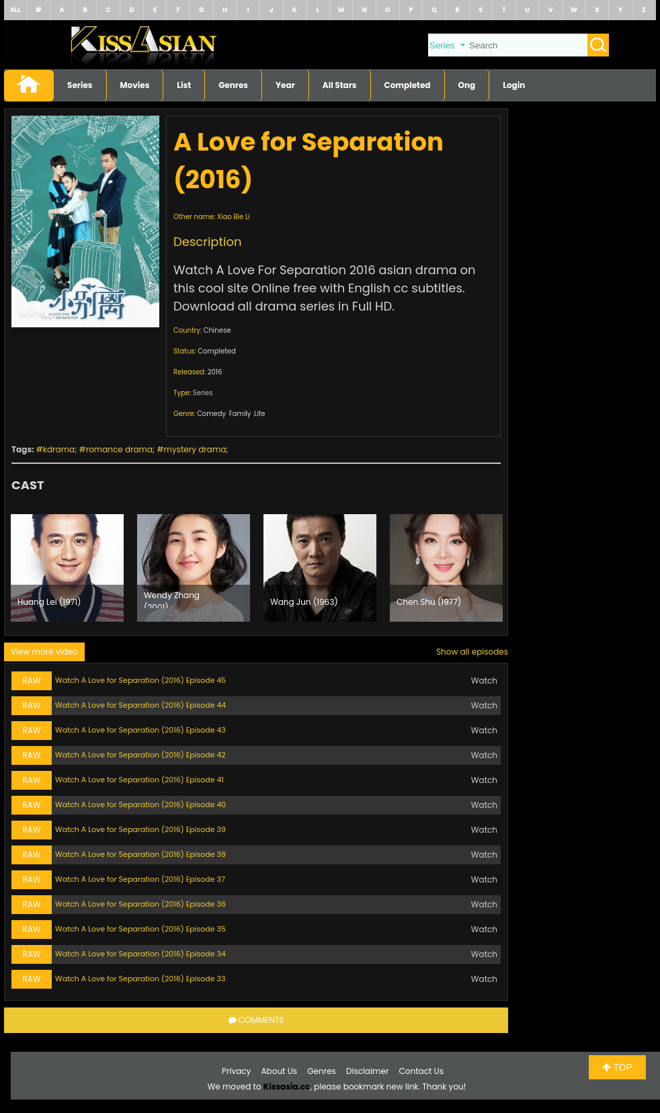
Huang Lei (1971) (49, 602)
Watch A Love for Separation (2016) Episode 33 (140, 978)
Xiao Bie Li (233, 217)
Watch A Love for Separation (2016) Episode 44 (140, 705)
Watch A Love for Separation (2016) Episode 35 (140, 928)
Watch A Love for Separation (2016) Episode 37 (140, 879)
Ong (467, 85)
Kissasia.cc (287, 1086)
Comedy (211, 414)
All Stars (340, 85)
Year (285, 85)
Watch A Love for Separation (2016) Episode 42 (140, 754)
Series (80, 85)
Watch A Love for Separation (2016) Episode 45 (140, 680)
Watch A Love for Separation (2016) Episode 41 (139, 779)
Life (259, 414)
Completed (407, 85)
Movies (135, 85)
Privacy (236, 1071)
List (184, 85)
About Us (279, 1071)
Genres (233, 85)
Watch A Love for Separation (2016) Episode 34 (140, 953)
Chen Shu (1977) (429, 602)
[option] (67, 568)
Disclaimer (367, 1071)
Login (514, 85)
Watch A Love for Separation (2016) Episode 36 (140, 904)
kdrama (59, 449)
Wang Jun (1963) (304, 602)
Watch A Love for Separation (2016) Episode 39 (140, 829)
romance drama (119, 449)
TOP (617, 1067)
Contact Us (421, 1071)
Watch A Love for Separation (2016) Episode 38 (140, 854)
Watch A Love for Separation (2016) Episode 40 (140, 804)
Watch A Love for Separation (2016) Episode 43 (140, 730)
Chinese (217, 330)
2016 (215, 372)
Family (240, 414)
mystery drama (195, 449)
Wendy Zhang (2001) (172, 598)
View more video (44, 651)
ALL (15, 9)
